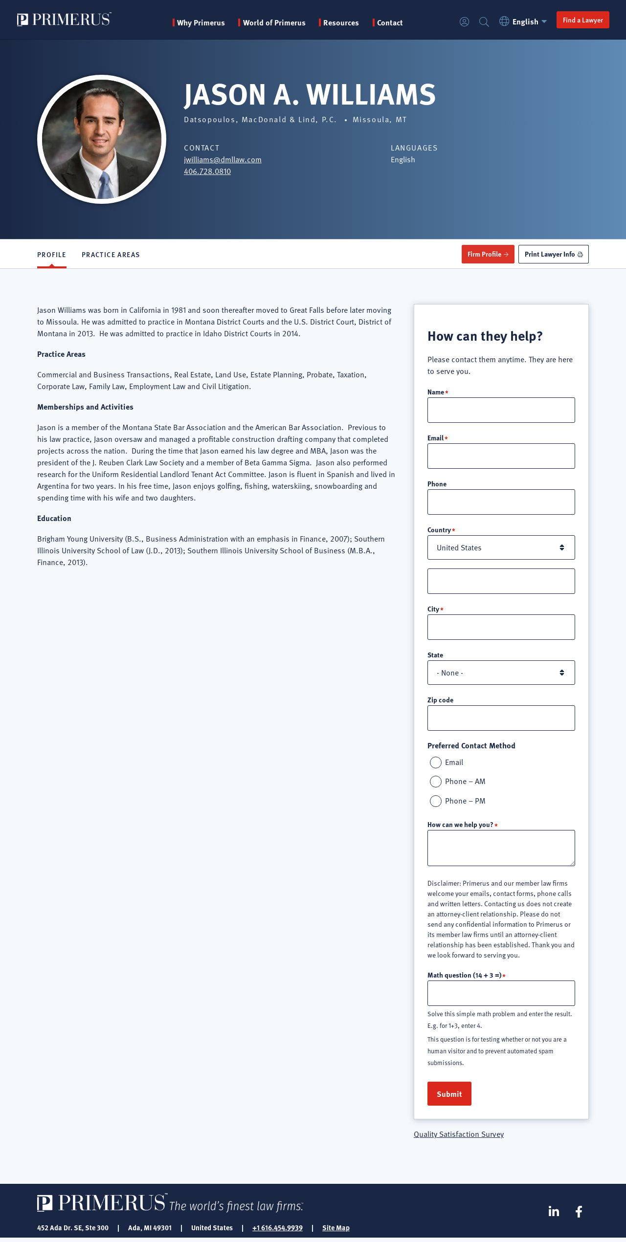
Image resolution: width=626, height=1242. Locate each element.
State (435, 657)
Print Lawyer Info (549, 254)
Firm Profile (483, 254)
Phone (437, 484)
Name (435, 391)
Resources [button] (341, 22)
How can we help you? (460, 827)
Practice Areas (111, 254)
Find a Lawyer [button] (582, 19)
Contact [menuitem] (390, 22)
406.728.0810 (207, 171)
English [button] (523, 21)
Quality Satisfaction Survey (459, 1138)
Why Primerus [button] (201, 22)
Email (435, 438)
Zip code (440, 702)
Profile (52, 254)
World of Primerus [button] (275, 22)
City (433, 610)
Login (463, 22)
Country (439, 531)
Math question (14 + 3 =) (464, 978)
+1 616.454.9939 (277, 1231)
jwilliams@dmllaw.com (223, 159)
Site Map (336, 1231)
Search (483, 22)
